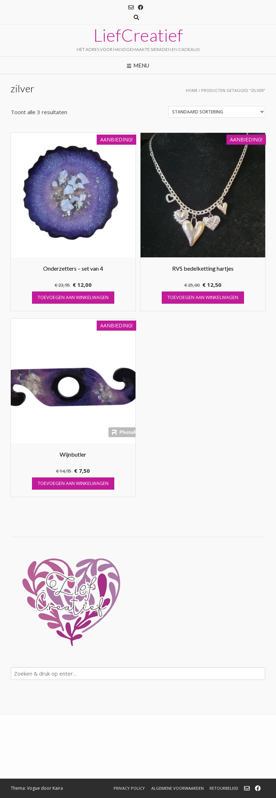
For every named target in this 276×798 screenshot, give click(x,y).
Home (192, 90)
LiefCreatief (138, 35)
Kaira (57, 788)
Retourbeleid (224, 788)
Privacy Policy (129, 788)
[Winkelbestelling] (216, 112)
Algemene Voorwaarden (177, 788)
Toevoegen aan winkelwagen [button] (73, 297)
